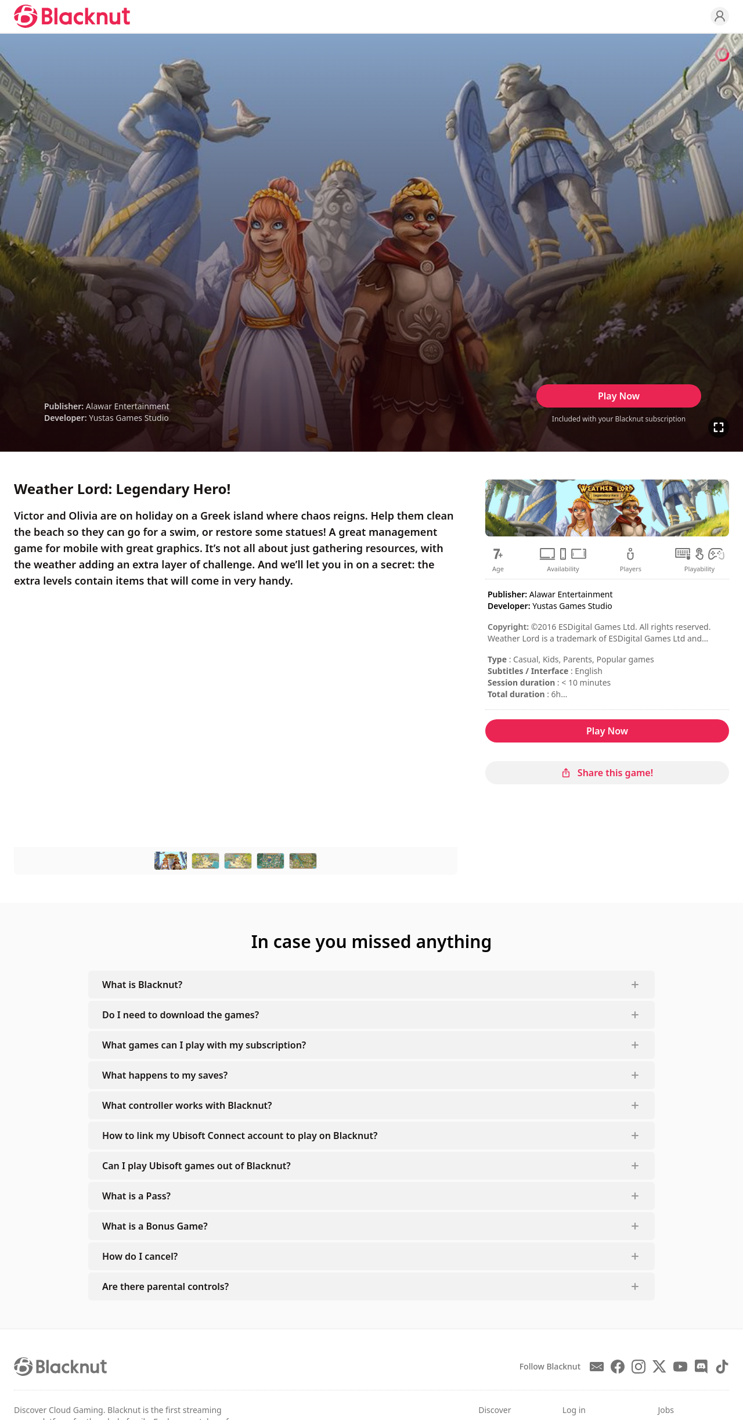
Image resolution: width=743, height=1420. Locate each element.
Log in (574, 1409)
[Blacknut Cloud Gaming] (72, 16)
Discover (494, 1409)
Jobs (666, 1409)
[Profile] (719, 16)
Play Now (619, 396)
